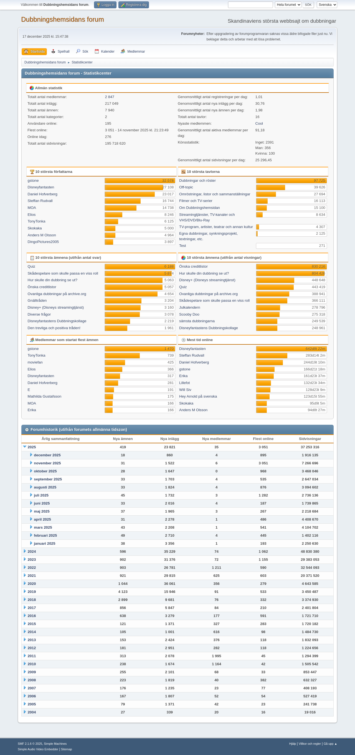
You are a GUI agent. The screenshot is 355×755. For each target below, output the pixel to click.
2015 (32, 624)
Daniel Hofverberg (42, 194)
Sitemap (66, 749)
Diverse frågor (39, 314)
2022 (32, 567)
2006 (32, 696)
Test (182, 246)
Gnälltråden (37, 300)
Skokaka (35, 228)
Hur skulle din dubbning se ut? (52, 280)
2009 (32, 672)
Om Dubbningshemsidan (199, 208)
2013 (32, 640)
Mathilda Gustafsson (45, 396)
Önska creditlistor (42, 287)
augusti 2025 (45, 487)
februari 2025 (45, 535)
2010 (32, 664)
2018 (32, 600)
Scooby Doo (189, 314)
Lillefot (184, 383)
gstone (33, 180)
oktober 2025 (45, 471)
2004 (32, 712)
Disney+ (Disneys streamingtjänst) (56, 307)
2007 (32, 688)
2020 (32, 584)
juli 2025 (41, 495)
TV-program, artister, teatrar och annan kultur (216, 227)
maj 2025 (41, 511)
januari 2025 (44, 543)
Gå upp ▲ (330, 743)
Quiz (31, 266)
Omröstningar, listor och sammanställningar (214, 194)
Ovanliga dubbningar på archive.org (57, 294)
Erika (32, 410)
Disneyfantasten (41, 187)
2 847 (109, 97)
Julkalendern (189, 307)
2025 (32, 447)
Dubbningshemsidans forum (62, 19)
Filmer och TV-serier (195, 201)
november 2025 (47, 463)
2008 (32, 680)
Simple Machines (55, 743)
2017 (32, 608)
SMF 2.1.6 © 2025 (30, 743)
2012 (32, 648)
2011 (32, 656)
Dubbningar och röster (197, 180)
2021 (32, 576)
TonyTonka (36, 221)
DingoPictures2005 (43, 242)
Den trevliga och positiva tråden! (54, 328)
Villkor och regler (310, 743)
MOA (32, 208)
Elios (32, 215)
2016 (32, 616)
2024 (32, 551)
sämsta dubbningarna (197, 321)
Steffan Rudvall (40, 201)
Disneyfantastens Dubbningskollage (57, 321)
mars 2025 (43, 527)
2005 (32, 704)
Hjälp (292, 743)
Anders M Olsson (42, 235)
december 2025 (47, 455)
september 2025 (48, 479)
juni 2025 (42, 503)
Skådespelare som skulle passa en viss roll (63, 273)
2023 (32, 559)
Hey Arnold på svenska (198, 396)
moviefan (35, 362)
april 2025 (42, 519)
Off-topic (186, 187)
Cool (259, 123)
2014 (32, 632)
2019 (32, 592)
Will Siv (185, 390)
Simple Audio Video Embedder (38, 749)
